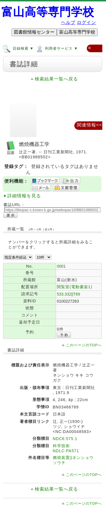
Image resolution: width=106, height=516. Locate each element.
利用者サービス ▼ (56, 48)
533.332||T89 (68, 294)
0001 (61, 266)
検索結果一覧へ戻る (56, 78)
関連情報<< (89, 125)
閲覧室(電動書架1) (74, 287)
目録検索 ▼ (18, 48)
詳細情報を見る (24, 195)
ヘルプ (68, 22)
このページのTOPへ (84, 345)
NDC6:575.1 (65, 438)
